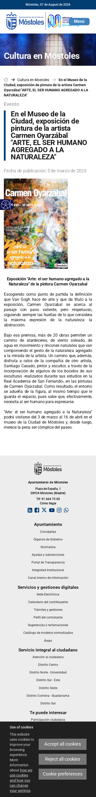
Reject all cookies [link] (62, 759)
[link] (43, 20)
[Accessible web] (5, 205)
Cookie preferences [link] (62, 774)
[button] (79, 21)
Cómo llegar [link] (48, 503)
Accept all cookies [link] (62, 744)
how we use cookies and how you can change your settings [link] (21, 780)
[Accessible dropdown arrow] (11, 204)
